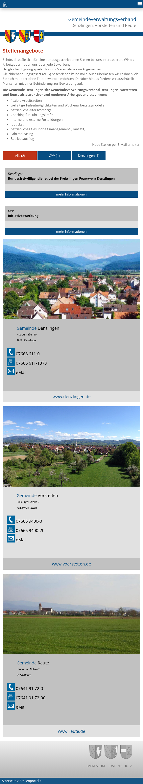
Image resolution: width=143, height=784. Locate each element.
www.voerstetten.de (71, 564)
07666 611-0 (28, 354)
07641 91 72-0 (29, 688)
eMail (21, 372)
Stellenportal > (31, 781)
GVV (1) (54, 155)
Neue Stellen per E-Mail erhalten (116, 144)
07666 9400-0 (29, 521)
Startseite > (10, 781)
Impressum (96, 766)
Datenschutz (120, 766)
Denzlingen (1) (88, 155)
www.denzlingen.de (72, 396)
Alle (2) (20, 155)
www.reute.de (71, 731)
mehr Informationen (71, 194)
